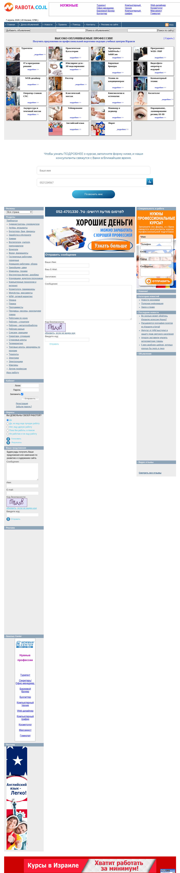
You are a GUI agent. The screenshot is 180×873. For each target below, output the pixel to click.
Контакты (90, 24)
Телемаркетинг (16, 343)
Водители (13, 249)
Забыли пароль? (24, 406)
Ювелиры (13, 365)
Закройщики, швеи (18, 267)
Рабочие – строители (19, 322)
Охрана (12, 300)
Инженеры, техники (18, 271)
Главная (11, 24)
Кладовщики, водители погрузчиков (26, 278)
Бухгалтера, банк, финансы (22, 231)
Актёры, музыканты (18, 228)
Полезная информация (152, 303)
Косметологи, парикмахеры (22, 289)
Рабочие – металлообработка (23, 325)
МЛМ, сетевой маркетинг (21, 296)
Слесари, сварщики (18, 332)
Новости (48, 24)
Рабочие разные (17, 329)
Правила (62, 24)
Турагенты (14, 354)
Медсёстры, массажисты (21, 293)
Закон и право (148, 307)
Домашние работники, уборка (23, 264)
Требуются (12, 220)
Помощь (76, 24)
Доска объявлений (30, 24)
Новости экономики (150, 300)
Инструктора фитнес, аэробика (24, 275)
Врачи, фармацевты (18, 253)
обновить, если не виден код (60, 333)
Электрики (14, 358)
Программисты (16, 307)
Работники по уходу (18, 318)
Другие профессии (18, 369)
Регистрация (22, 403)
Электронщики (16, 361)
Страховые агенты (18, 340)
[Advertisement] (25, 581)
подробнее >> (40, 54)
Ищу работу (13, 372)
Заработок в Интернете (20, 235)
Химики (12, 238)
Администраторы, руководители (24, 224)
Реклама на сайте (109, 24)
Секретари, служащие (19, 336)
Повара (12, 303)
